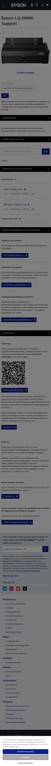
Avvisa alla (26, 757)
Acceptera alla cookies (25, 751)
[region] (25, 751)
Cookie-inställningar (25, 763)
